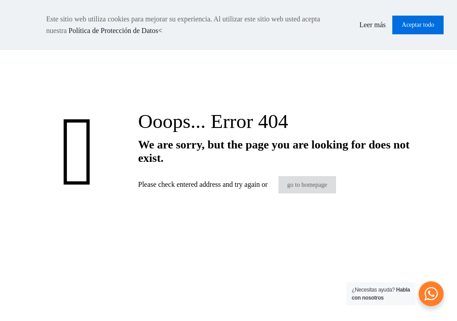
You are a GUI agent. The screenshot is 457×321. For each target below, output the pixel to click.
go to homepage (307, 184)
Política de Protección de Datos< (115, 30)
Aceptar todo (418, 24)
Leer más (372, 25)
